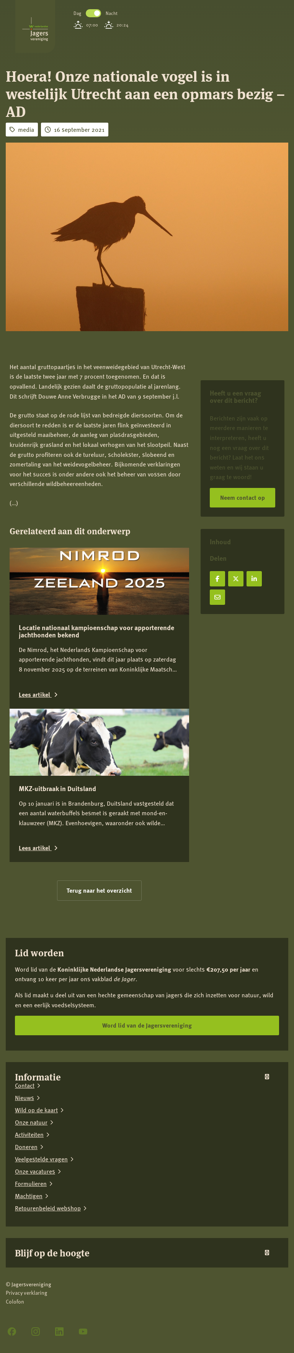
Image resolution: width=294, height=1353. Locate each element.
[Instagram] (35, 1331)
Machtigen (28, 1196)
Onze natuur (31, 1122)
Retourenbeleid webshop (48, 1208)
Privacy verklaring (26, 1292)
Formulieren (31, 1184)
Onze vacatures (35, 1171)
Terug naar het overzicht (99, 890)
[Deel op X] (235, 578)
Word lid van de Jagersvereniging (147, 1025)
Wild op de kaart (36, 1110)
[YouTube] (83, 1331)
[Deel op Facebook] (217, 578)
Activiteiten (29, 1134)
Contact (24, 1085)
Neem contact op (242, 497)
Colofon (15, 1301)
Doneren (26, 1147)
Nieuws (24, 1098)
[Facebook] (12, 1331)
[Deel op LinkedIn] (254, 578)
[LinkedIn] (59, 1331)
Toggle (93, 13)
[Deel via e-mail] (217, 597)
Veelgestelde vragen (41, 1159)
